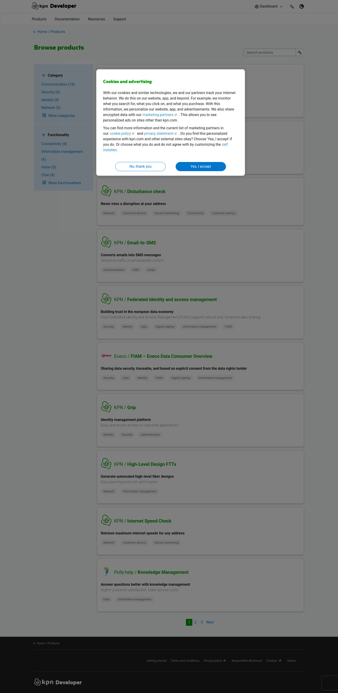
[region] (170, 122)
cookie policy (120, 133)
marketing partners (157, 115)
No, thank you (140, 166)
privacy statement (158, 133)
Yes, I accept (200, 166)
